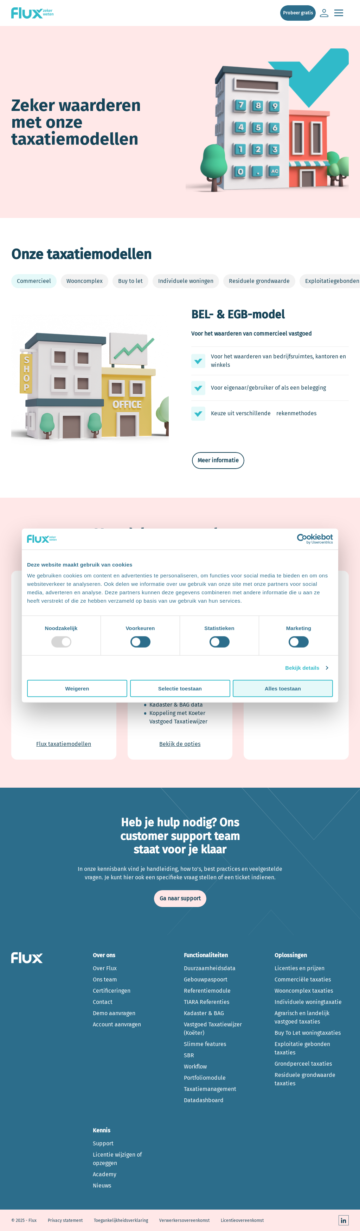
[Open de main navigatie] (338, 13)
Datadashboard (204, 1100)
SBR (189, 1055)
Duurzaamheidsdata (210, 968)
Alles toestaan (283, 688)
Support (103, 1143)
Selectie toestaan (180, 688)
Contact (102, 1002)
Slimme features (205, 1044)
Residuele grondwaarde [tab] (259, 281)
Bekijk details (302, 667)
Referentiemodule (207, 990)
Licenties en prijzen (299, 968)
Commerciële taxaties (303, 979)
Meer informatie (218, 460)
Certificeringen (111, 990)
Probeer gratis (298, 12)
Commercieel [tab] (34, 281)
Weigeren (77, 688)
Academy (104, 1174)
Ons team (105, 979)
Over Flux (105, 968)
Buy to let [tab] (130, 281)
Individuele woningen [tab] (185, 281)
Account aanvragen (117, 1024)
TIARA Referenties (206, 1002)
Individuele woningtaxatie (308, 1002)
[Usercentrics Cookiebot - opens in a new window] (302, 539)
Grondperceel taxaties (303, 1063)
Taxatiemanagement (210, 1089)
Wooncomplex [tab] (84, 281)
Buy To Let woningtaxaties (308, 1033)
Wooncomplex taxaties (304, 990)
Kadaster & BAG (204, 1013)
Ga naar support (180, 898)
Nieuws (102, 1185)
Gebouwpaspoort (205, 979)
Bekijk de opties (179, 744)
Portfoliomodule (205, 1077)
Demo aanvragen (114, 1013)
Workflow (195, 1066)
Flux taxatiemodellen (63, 744)
